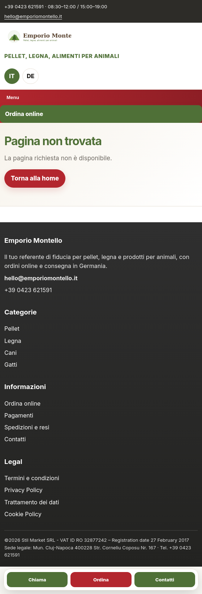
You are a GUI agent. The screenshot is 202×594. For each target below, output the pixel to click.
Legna (12, 340)
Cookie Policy (23, 514)
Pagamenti (18, 415)
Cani (10, 352)
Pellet (12, 328)
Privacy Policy (23, 489)
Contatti (15, 439)
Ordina (101, 579)
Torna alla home (35, 178)
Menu (13, 97)
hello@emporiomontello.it (33, 16)
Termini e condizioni (31, 478)
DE (30, 76)
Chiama (37, 579)
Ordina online (24, 113)
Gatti (10, 364)
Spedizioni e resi (26, 427)
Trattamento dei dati (31, 502)
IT (11, 76)
